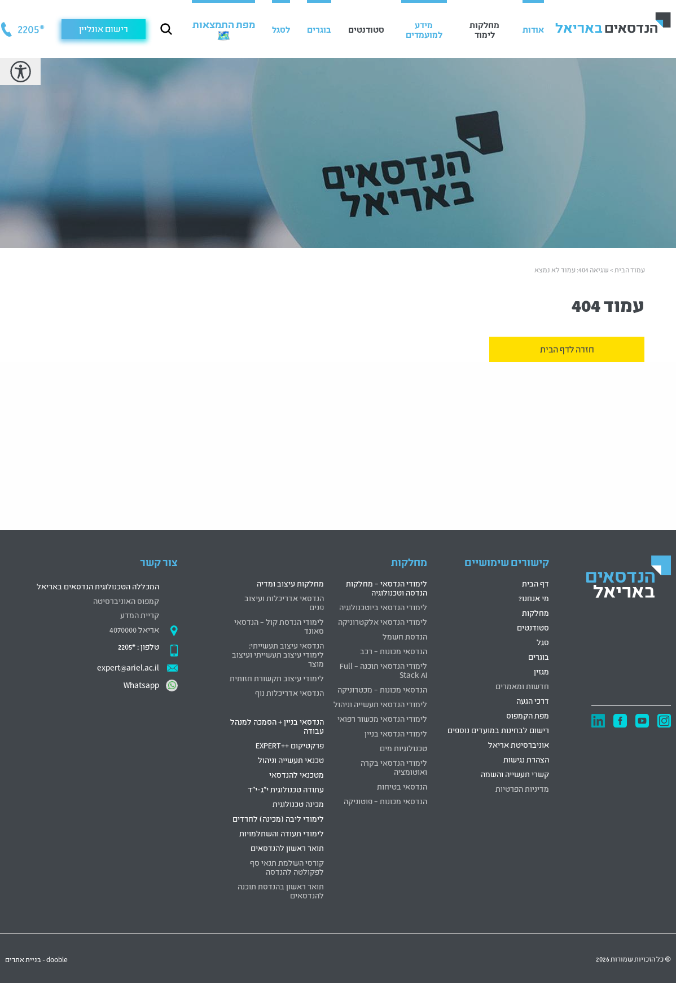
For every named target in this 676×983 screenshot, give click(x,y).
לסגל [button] (281, 28)
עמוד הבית (629, 269)
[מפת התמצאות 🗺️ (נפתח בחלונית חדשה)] (223, 29)
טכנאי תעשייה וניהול (291, 759)
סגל (543, 641)
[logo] (628, 578)
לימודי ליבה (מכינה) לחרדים (278, 818)
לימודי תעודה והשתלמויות (281, 832)
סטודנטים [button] (366, 28)
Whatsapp (141, 684)
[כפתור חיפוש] (166, 29)
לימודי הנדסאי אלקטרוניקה (382, 621)
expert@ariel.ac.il (128, 667)
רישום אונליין (103, 28)
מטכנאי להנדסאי (296, 774)
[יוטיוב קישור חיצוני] (642, 721)
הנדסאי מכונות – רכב (393, 650)
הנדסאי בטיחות (402, 786)
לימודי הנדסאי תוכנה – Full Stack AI (383, 670)
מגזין (541, 670)
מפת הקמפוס (527, 714)
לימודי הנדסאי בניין (396, 733)
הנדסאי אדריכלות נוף (289, 692)
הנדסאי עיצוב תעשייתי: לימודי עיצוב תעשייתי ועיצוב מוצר (278, 654)
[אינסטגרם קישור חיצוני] (664, 721)
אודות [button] (533, 28)
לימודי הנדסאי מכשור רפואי (382, 718)
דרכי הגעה (532, 700)
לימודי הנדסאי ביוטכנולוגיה (383, 606)
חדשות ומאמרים (522, 685)
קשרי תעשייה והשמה (515, 773)
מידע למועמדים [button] (424, 29)
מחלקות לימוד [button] (484, 29)
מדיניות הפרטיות (522, 788)
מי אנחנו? (534, 597)
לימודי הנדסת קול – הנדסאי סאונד (279, 626)
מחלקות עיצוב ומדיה (290, 583)
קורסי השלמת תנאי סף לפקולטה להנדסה (287, 866)
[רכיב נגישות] (20, 71)
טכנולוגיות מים (403, 747)
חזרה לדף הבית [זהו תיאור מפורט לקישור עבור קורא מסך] (567, 348)
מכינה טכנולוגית (298, 803)
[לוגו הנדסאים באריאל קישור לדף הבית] (613, 22)
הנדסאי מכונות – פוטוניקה (385, 800)
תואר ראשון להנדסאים (287, 847)
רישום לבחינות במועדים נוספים (498, 729)
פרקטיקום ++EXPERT (290, 744)
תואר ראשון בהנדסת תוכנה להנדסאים (281, 890)
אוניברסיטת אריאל (518, 744)
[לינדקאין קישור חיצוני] (598, 721)
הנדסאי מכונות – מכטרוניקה (382, 689)
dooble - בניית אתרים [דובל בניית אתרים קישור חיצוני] (36, 959)
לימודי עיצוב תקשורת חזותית (277, 677)
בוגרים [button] (319, 28)
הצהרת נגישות (526, 758)
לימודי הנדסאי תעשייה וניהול (380, 703)
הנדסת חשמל (405, 636)
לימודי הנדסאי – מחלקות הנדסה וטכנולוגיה (386, 587)
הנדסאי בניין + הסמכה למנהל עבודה (277, 725)
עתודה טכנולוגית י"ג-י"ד (286, 788)
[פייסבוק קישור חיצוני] (620, 721)
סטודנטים (533, 626)
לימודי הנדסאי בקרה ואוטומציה (394, 767)
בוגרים (538, 656)
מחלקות (535, 612)
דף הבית (535, 583)
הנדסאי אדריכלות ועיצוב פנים (284, 602)
